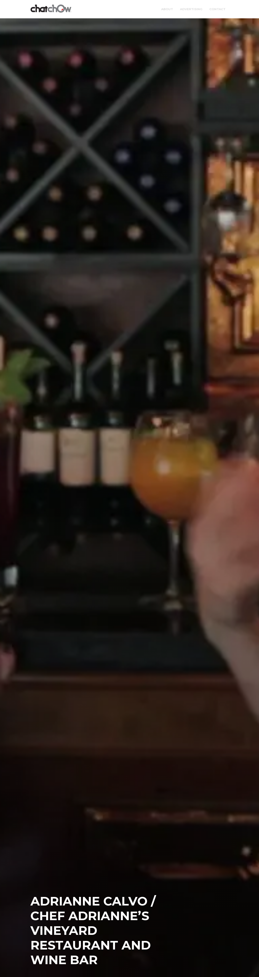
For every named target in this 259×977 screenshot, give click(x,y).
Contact (217, 9)
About (167, 9)
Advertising (191, 9)
